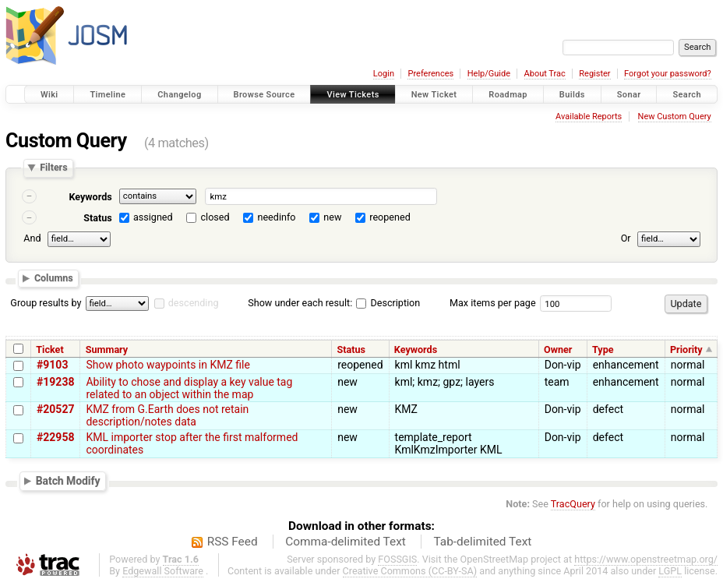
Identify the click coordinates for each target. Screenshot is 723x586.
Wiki (49, 95)
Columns (53, 278)
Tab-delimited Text (482, 542)
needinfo (276, 217)
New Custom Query (674, 116)
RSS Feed (232, 542)
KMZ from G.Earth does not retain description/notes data (167, 415)
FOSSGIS (397, 559)
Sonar (629, 95)
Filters (53, 168)
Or (626, 238)
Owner (558, 349)
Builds (572, 95)
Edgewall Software (162, 571)
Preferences (430, 74)
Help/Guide (488, 74)
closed (215, 217)
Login (383, 74)
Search (686, 95)
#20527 (55, 409)
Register (594, 74)
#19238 (55, 382)
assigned (153, 217)
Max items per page (493, 303)
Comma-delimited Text (345, 542)
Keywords (90, 197)
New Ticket (434, 95)
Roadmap (507, 95)
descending (193, 303)
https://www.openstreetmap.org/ (646, 559)
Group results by (45, 303)
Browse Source (264, 95)
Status (97, 218)
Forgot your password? (667, 74)
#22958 (55, 437)
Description (388, 303)
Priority (686, 349)
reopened (390, 217)
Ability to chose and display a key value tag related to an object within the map (189, 388)
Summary (107, 349)
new (332, 217)
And (32, 238)
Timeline (107, 95)
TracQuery (573, 504)
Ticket (49, 349)
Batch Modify (68, 481)
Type (603, 349)
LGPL (670, 571)
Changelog (179, 95)
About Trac (545, 74)
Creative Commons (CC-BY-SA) (410, 571)
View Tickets (352, 95)
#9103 (52, 364)
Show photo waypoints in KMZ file (167, 364)
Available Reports (588, 116)
